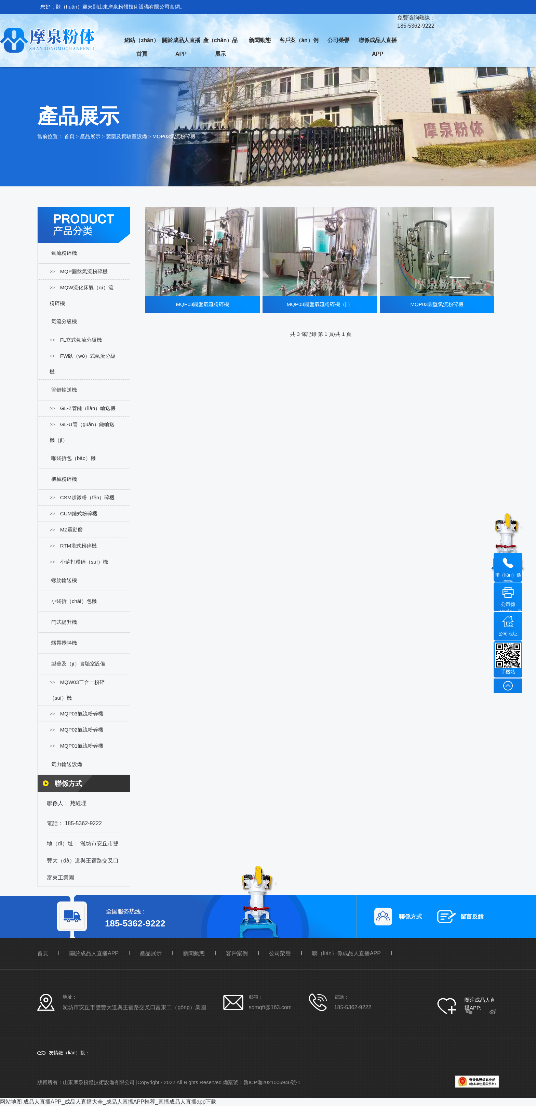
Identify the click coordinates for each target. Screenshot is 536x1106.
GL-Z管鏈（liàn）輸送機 (88, 408)
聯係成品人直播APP (378, 47)
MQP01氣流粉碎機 (81, 746)
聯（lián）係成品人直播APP (346, 953)
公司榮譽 (338, 40)
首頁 (69, 136)
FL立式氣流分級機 (81, 340)
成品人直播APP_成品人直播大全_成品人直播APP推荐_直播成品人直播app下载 (119, 1102)
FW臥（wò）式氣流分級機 (83, 363)
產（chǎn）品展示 (220, 47)
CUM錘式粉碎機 (78, 513)
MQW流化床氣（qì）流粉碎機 (81, 295)
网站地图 (11, 1102)
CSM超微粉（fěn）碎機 (87, 497)
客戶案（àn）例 (299, 40)
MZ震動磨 (71, 529)
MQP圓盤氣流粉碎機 (84, 271)
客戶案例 (237, 953)
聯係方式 (410, 916)
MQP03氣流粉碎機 (174, 136)
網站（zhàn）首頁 (141, 47)
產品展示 (90, 136)
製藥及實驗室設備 (126, 136)
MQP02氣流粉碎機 (81, 730)
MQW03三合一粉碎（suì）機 (77, 690)
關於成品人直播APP (181, 47)
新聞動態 (260, 40)
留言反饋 (472, 916)
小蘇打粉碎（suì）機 (84, 562)
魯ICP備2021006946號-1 (271, 1082)
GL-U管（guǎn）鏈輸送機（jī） (82, 432)
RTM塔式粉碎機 (78, 546)
